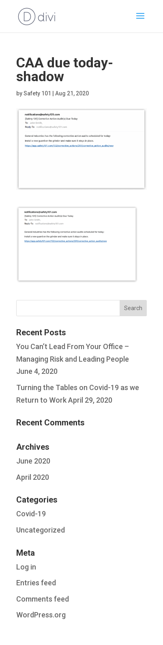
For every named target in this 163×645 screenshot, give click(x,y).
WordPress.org (41, 614)
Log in (26, 567)
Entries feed (36, 582)
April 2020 (32, 477)
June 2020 (33, 461)
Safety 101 (37, 93)
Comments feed (42, 599)
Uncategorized (40, 530)
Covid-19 (31, 513)
